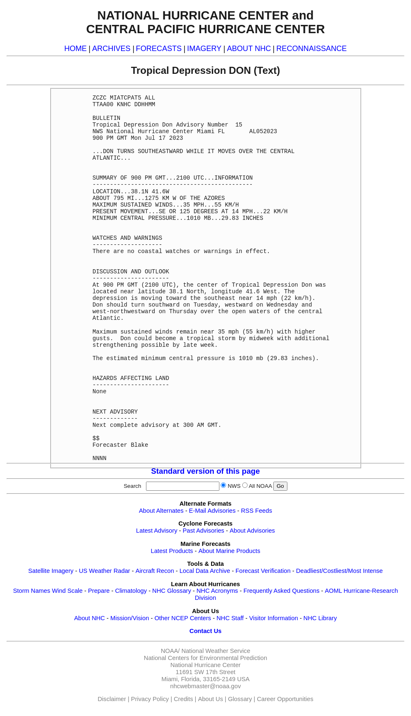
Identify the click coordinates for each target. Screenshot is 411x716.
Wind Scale (67, 590)
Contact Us (205, 631)
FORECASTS (159, 48)
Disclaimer (112, 699)
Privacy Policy (150, 699)
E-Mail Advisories (212, 510)
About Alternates (161, 510)
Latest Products (172, 551)
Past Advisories (203, 530)
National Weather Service (215, 651)
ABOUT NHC (249, 48)
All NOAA (260, 486)
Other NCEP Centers (182, 618)
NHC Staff (230, 618)
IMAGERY (204, 48)
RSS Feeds (256, 510)
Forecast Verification (263, 570)
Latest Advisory (156, 530)
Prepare (98, 590)
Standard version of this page (205, 471)
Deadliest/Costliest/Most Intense (339, 570)
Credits (183, 699)
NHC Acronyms (217, 590)
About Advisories (252, 530)
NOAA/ (170, 651)
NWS (234, 486)
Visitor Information (273, 618)
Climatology (131, 590)
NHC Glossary (171, 590)
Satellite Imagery (50, 570)
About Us (210, 699)
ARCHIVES (111, 48)
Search (134, 486)
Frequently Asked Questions (281, 590)
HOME (75, 48)
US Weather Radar (104, 570)
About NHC (89, 618)
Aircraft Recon (155, 570)
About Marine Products (229, 551)
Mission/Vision (129, 618)
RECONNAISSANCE (311, 48)
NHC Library (320, 618)
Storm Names (31, 590)
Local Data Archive (205, 570)
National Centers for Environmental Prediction (205, 658)
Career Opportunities (285, 699)
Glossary (240, 699)
